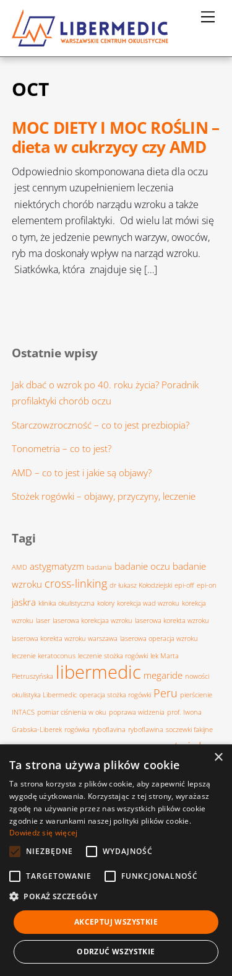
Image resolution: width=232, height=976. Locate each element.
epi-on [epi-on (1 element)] (207, 585)
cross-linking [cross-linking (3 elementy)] (76, 583)
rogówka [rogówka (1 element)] (77, 729)
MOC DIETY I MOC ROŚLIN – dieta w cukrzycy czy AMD (116, 137)
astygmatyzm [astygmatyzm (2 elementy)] (57, 566)
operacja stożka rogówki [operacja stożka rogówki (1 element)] (115, 695)
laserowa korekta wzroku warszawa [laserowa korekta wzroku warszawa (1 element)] (65, 638)
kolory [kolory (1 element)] (105, 603)
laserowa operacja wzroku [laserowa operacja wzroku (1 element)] (159, 638)
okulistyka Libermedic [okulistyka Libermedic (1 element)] (44, 695)
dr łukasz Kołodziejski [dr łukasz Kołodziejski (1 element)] (141, 585)
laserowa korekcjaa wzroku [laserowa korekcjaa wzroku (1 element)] (92, 620)
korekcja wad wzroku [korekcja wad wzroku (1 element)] (148, 603)
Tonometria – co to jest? (61, 448)
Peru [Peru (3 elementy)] (165, 693)
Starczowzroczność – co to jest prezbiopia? (100, 425)
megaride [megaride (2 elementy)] (163, 675)
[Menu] (207, 16)
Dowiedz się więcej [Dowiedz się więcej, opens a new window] (43, 832)
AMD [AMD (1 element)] (19, 567)
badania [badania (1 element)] (99, 567)
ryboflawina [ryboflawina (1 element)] (145, 729)
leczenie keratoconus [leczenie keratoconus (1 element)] (43, 655)
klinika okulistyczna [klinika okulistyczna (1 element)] (66, 603)
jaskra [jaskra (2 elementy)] (24, 602)
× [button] (218, 757)
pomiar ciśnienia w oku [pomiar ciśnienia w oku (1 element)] (71, 712)
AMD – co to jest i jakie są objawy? (82, 472)
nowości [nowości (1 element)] (197, 676)
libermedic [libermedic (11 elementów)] (98, 672)
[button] (116, 897)
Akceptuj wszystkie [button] (116, 922)
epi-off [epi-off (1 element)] (184, 585)
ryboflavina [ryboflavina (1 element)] (109, 729)
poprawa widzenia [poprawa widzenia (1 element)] (137, 712)
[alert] (116, 860)
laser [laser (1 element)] (43, 620)
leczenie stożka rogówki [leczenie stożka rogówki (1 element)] (113, 655)
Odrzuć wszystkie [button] (116, 951)
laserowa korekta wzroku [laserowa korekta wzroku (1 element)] (172, 620)
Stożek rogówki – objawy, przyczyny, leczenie (103, 496)
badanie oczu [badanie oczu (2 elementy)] (142, 566)
